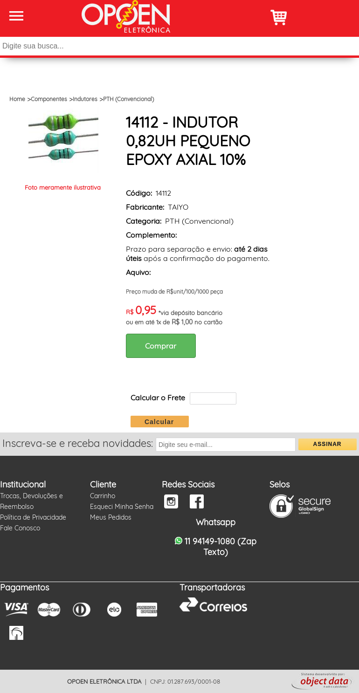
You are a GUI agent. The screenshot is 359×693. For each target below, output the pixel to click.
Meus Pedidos (110, 517)
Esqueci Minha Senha (121, 506)
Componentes (49, 99)
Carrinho (102, 496)
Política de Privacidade (33, 517)
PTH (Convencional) (128, 99)
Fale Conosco (20, 528)
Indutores (85, 99)
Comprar (160, 345)
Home (17, 99)
